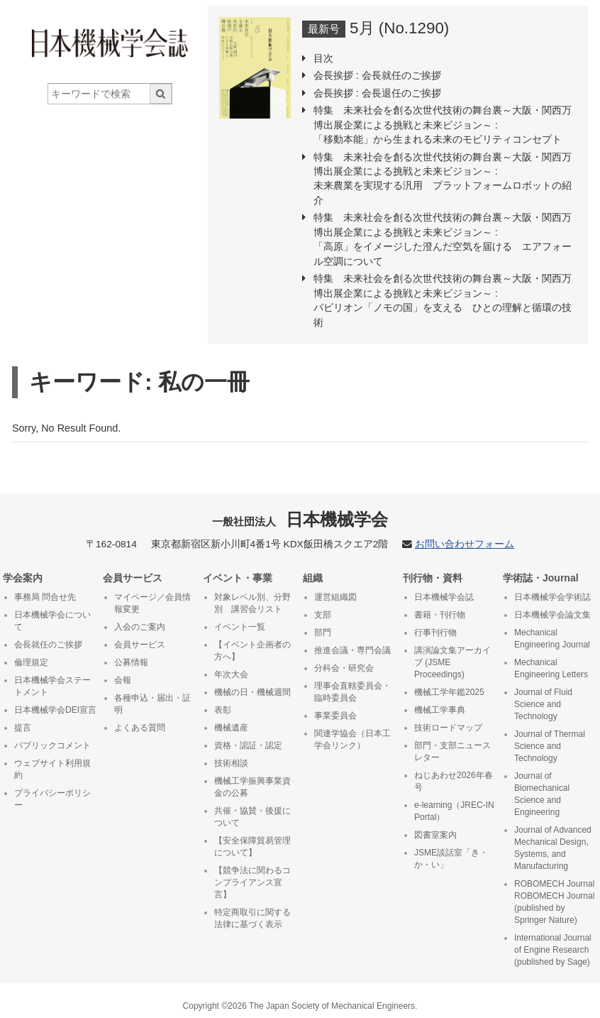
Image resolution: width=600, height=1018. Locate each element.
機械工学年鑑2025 (449, 692)
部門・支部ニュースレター (452, 751)
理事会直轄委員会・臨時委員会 (352, 692)
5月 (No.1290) (399, 28)
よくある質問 (139, 728)
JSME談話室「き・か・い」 (451, 859)
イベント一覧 (239, 627)
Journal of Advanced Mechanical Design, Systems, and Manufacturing (552, 848)
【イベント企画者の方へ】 (252, 651)
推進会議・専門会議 (352, 650)
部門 (322, 632)
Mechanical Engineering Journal (552, 639)
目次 (323, 58)
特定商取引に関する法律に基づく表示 (252, 918)
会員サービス (132, 578)
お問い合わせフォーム (464, 544)
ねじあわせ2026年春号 (453, 781)
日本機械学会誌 (444, 597)
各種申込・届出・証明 (152, 704)
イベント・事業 (237, 578)
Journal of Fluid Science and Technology (543, 704)
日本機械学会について (52, 621)
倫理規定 (31, 662)
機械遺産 (231, 728)
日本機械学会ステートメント (52, 686)
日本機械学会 (300, 519)
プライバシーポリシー (52, 799)
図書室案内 (435, 835)
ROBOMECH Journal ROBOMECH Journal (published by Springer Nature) (554, 902)
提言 (22, 728)
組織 (313, 578)
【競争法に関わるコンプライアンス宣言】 (252, 882)
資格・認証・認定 (248, 745)
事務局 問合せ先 (45, 597)
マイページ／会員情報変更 (152, 603)
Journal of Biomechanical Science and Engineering (542, 794)
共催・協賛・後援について (252, 817)
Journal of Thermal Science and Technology (549, 746)
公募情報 (131, 662)
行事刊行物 (435, 632)
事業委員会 (335, 716)
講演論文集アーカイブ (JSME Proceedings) (452, 662)
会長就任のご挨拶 (48, 645)
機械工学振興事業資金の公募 (252, 787)
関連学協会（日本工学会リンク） (352, 739)
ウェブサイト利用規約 (52, 769)
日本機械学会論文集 (552, 615)
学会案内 (23, 578)
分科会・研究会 (344, 668)
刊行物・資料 (432, 578)
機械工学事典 (439, 710)
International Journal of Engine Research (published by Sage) (552, 950)
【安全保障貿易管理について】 (252, 847)
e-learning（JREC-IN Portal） (454, 811)
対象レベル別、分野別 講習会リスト (252, 603)
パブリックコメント (52, 745)
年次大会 (231, 674)
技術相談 (231, 763)
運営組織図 (335, 597)
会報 (122, 680)
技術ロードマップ (448, 728)
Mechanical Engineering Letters (551, 668)
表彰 (222, 710)
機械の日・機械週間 (252, 692)
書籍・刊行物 (439, 615)
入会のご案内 (139, 627)
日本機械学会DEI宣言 (55, 710)
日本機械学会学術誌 (552, 597)
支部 (322, 615)
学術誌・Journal (541, 578)
